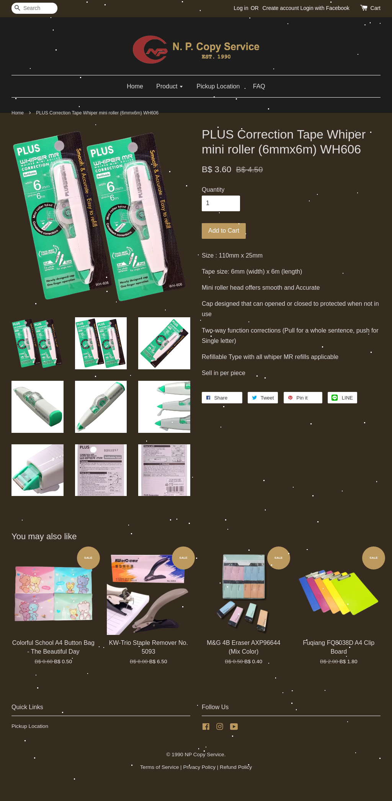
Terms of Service (159, 767)
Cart (376, 8)
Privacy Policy (199, 767)
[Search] (34, 8)
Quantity (213, 189)
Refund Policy (236, 767)
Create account (281, 8)
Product (169, 86)
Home (135, 86)
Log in (241, 8)
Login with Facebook (324, 8)
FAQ (259, 86)
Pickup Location (218, 86)
